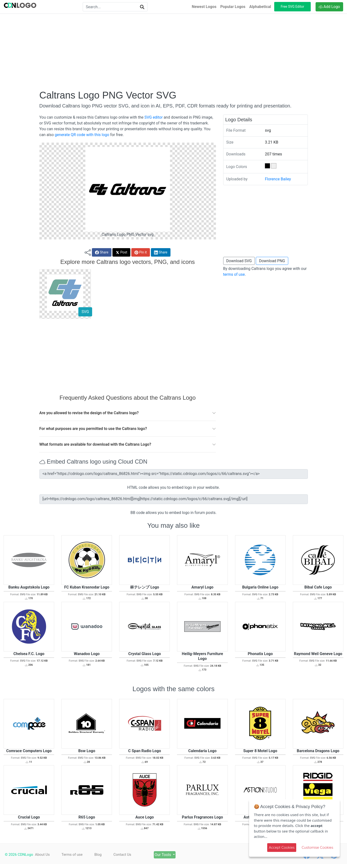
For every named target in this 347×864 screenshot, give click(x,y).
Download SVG (239, 261)
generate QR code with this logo (82, 134)
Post (121, 252)
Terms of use (71, 854)
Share (101, 252)
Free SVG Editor (292, 6)
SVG (85, 311)
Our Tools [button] (163, 854)
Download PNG (272, 261)
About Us (42, 854)
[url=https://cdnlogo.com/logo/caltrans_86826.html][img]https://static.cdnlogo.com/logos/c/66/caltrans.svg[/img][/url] (173, 499)
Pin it (140, 252)
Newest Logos (204, 6)
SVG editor (153, 117)
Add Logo (329, 6)
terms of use (234, 274)
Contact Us (122, 854)
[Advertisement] (173, 51)
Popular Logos (232, 6)
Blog (98, 854)
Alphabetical (260, 6)
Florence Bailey (278, 179)
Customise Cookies (317, 847)
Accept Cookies (282, 847)
